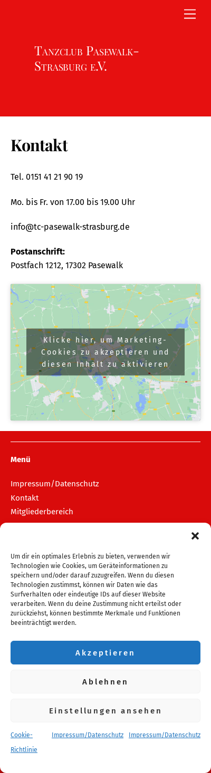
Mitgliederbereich (42, 511)
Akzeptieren (105, 653)
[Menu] (189, 14)
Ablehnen (105, 682)
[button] (195, 536)
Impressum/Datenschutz (87, 735)
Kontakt (25, 498)
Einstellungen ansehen (105, 711)
